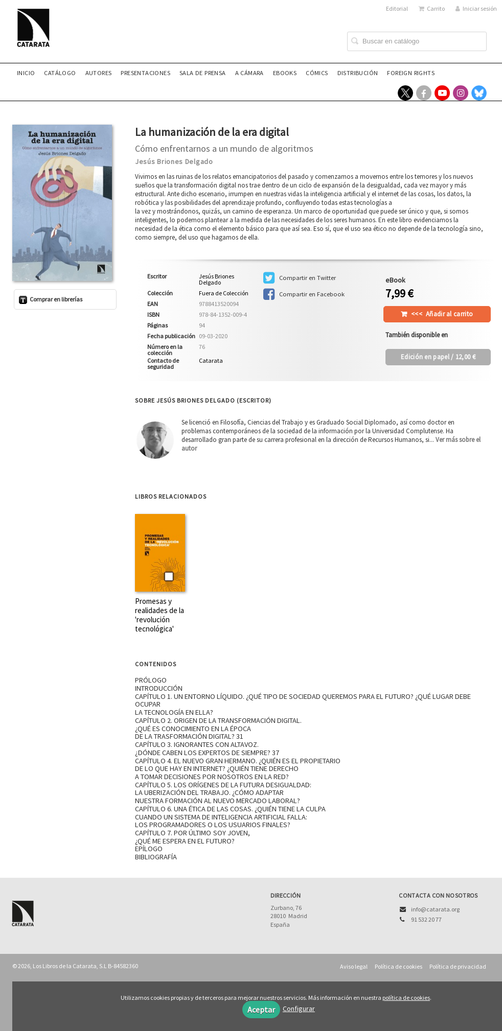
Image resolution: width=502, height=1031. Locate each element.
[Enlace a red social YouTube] (442, 93)
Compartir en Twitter (299, 278)
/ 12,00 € (438, 357)
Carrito (432, 8)
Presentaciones (145, 73)
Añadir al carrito (442, 314)
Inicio (26, 73)
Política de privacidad (457, 966)
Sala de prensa (202, 73)
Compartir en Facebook (304, 294)
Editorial (397, 8)
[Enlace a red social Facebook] (423, 93)
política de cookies (406, 997)
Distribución (357, 73)
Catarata (211, 360)
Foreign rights (411, 73)
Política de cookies (398, 966)
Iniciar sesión (476, 8)
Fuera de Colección (223, 293)
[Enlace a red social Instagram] (460, 93)
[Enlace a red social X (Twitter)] (405, 93)
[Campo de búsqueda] (417, 41)
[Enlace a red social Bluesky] (479, 93)
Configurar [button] (299, 1008)
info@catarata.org (435, 909)
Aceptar (261, 1009)
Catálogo (60, 73)
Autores (98, 73)
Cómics (317, 73)
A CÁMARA (249, 73)
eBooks (284, 73)
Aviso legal (354, 966)
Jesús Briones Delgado (174, 161)
